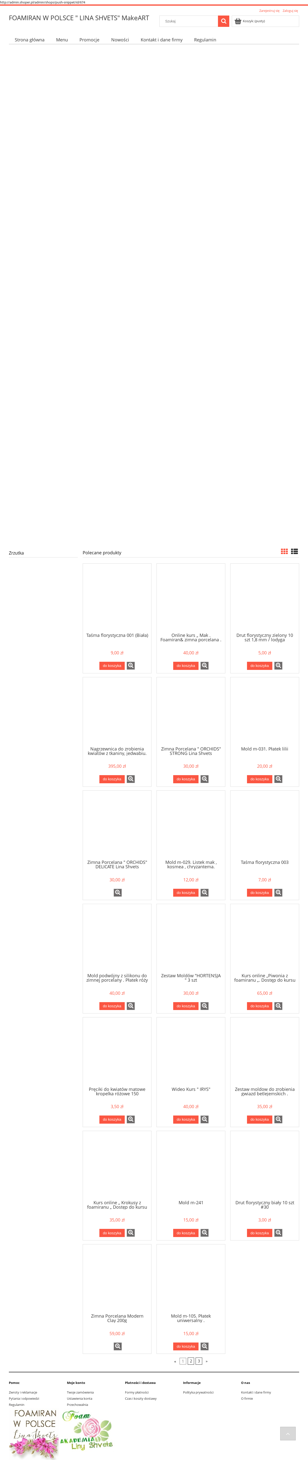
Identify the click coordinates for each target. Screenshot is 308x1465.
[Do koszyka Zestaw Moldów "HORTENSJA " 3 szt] (185, 1006)
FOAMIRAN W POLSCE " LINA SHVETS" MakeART (79, 17)
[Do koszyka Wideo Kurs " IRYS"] (185, 1120)
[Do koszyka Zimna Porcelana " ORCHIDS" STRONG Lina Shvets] (185, 779)
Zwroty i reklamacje (23, 1392)
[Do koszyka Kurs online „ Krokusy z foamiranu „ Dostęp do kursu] (111, 1233)
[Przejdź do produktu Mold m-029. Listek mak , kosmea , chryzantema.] (191, 824)
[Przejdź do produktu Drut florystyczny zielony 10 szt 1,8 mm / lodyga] (265, 597)
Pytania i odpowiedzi (24, 1398)
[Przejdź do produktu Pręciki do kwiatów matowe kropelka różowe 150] (117, 1051)
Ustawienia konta (79, 1398)
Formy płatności (137, 1392)
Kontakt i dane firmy (256, 1392)
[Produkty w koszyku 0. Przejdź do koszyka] (250, 21)
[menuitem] (29, 39)
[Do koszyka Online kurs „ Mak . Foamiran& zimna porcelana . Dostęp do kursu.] (185, 666)
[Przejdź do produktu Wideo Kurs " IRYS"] (191, 1051)
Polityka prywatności (198, 1392)
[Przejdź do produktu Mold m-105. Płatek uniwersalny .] (191, 1278)
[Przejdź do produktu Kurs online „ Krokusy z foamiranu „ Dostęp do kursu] (117, 1165)
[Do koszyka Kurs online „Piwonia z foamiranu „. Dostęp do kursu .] (259, 1006)
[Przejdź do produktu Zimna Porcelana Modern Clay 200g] (117, 1278)
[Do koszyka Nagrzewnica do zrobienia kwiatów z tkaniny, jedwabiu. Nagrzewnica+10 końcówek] (111, 779)
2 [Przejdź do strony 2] (191, 1361)
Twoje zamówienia (80, 1392)
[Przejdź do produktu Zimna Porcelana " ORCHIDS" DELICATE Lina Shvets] (117, 824)
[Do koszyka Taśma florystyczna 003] (259, 893)
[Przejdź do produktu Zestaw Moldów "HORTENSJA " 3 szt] (191, 938)
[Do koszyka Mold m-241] (185, 1233)
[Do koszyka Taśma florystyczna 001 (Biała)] (111, 666)
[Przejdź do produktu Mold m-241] (191, 1165)
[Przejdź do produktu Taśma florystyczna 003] (265, 824)
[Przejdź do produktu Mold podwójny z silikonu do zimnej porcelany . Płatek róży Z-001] (117, 938)
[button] (131, 666)
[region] (154, 294)
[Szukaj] (223, 21)
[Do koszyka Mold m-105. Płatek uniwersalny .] (185, 1347)
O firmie (247, 1398)
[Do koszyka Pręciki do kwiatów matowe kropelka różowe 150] (111, 1120)
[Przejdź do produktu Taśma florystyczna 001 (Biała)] (117, 597)
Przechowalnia (77, 1404)
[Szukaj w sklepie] (190, 21)
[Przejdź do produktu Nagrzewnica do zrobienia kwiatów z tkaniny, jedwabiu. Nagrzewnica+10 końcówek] (117, 711)
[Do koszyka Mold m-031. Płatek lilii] (259, 779)
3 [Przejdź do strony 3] (199, 1361)
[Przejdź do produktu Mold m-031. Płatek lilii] (265, 711)
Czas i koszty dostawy (141, 1398)
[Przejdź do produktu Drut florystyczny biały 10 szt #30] (265, 1165)
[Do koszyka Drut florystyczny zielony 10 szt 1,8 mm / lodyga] (259, 666)
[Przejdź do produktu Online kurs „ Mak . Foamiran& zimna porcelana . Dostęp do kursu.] (191, 597)
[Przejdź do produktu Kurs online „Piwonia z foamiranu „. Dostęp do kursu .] (265, 938)
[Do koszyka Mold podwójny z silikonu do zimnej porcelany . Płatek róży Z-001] (111, 1006)
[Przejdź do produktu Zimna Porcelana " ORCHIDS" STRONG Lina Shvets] (191, 711)
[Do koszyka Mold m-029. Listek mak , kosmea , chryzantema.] (185, 893)
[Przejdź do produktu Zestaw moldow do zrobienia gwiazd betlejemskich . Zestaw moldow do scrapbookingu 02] (265, 1051)
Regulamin (16, 1404)
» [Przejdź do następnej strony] (207, 1361)
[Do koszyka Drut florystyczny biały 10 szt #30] (259, 1233)
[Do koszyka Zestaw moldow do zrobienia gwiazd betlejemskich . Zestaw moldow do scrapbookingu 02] (259, 1120)
